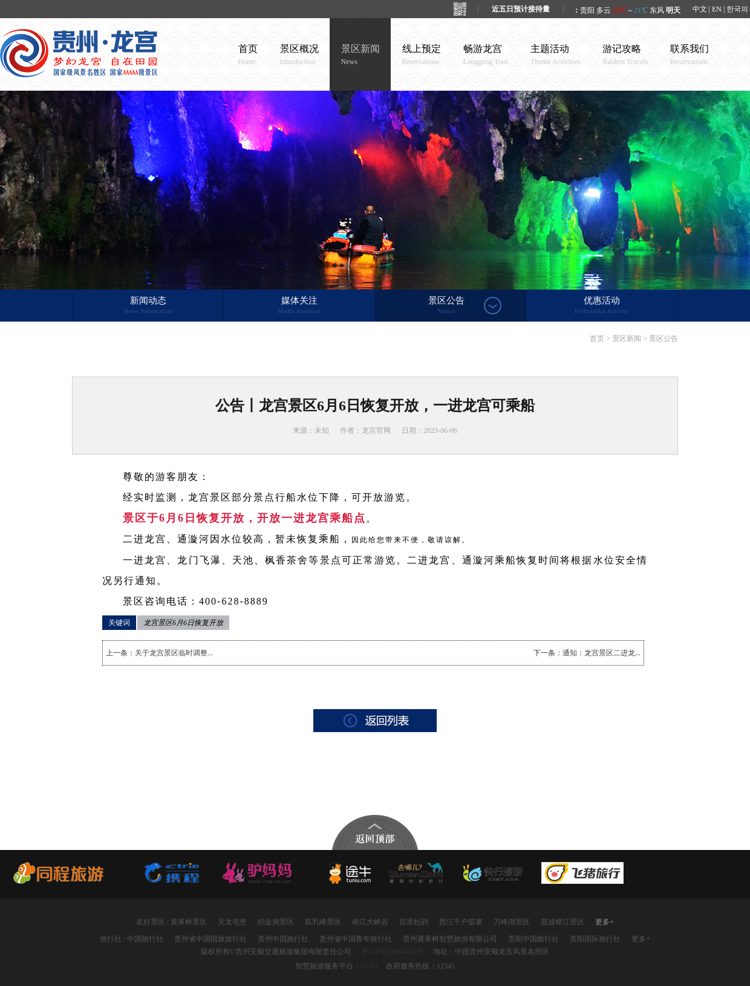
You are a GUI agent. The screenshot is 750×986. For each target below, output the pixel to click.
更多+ (604, 922)
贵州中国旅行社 (283, 939)
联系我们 (689, 55)
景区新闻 (360, 55)
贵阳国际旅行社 (595, 939)
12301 (369, 966)
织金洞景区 (276, 922)
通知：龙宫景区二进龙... (601, 653)
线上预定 (421, 55)
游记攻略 (625, 55)
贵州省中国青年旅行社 (355, 939)
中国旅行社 (145, 939)
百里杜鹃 (413, 922)
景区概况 (299, 55)
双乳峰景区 (323, 922)
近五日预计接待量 (521, 9)
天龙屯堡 (232, 922)
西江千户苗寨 (461, 922)
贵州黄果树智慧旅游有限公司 (450, 939)
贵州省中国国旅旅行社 (210, 939)
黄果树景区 (189, 922)
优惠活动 (601, 306)
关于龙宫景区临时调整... (174, 653)
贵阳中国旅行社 (533, 939)
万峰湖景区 (512, 922)
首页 (248, 55)
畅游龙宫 (486, 55)
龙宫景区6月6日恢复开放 (183, 622)
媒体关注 (299, 306)
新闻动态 (148, 306)
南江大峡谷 (370, 922)
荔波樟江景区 (562, 922)
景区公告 (446, 306)
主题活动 (555, 55)
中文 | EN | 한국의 (721, 9)
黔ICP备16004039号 (393, 951)
